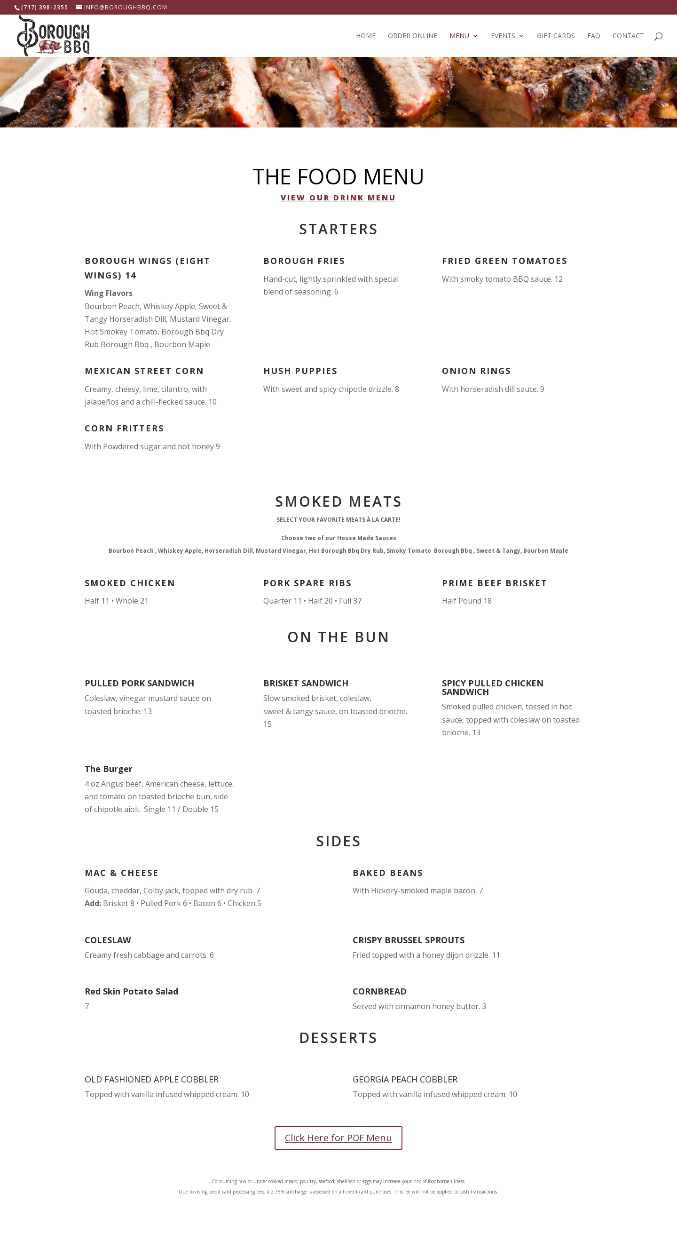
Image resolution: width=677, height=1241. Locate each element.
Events (503, 36)
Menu (459, 36)
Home (366, 36)
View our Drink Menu (338, 197)
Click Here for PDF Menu (338, 1137)
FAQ (593, 36)
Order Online (412, 36)
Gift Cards (556, 36)
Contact (628, 36)
